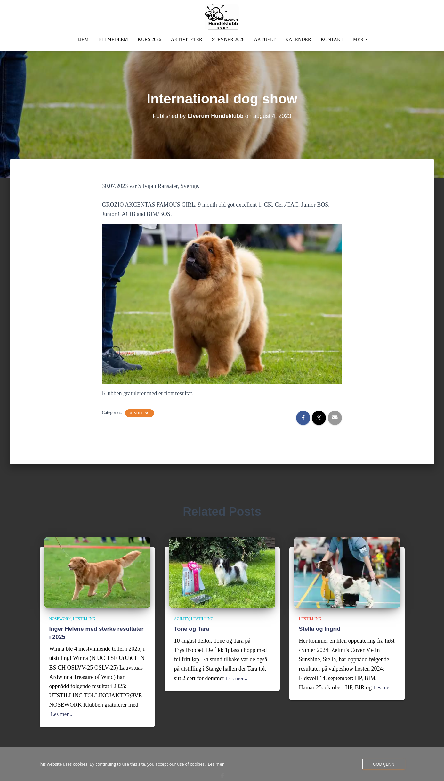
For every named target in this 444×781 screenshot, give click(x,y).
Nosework (60, 617)
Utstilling (139, 412)
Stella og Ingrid (320, 628)
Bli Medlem (113, 38)
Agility (181, 617)
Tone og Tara (191, 628)
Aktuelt (265, 38)
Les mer (215, 764)
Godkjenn (383, 764)
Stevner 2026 (228, 38)
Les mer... (62, 713)
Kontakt (332, 38)
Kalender (298, 38)
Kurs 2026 (149, 38)
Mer (360, 38)
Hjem (82, 38)
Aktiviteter (186, 38)
